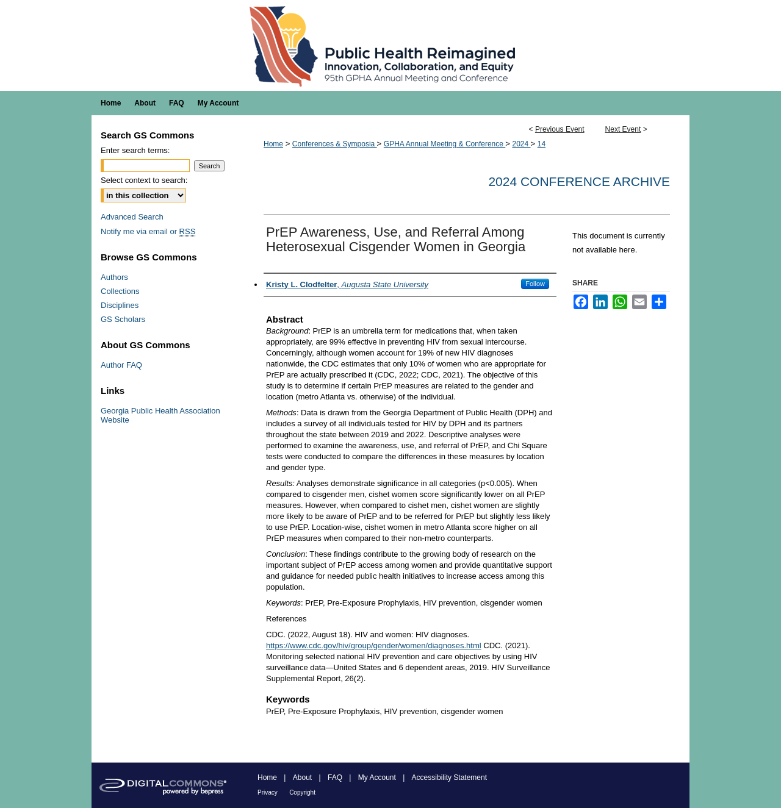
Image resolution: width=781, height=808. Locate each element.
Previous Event (560, 129)
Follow (535, 283)
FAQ (335, 777)
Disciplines (120, 305)
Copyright (302, 792)
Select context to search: (144, 180)
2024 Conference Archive (579, 181)
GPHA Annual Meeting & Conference (444, 144)
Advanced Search (132, 216)
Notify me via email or (148, 231)
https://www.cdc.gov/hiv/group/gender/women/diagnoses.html (373, 645)
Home (273, 144)
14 (541, 144)
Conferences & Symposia (334, 144)
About (302, 777)
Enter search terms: (135, 150)
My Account (377, 777)
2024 (521, 144)
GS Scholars (123, 319)
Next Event (623, 129)
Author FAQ (121, 365)
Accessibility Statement (449, 777)
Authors (114, 277)
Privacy (267, 792)
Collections (120, 291)
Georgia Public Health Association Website (160, 415)
